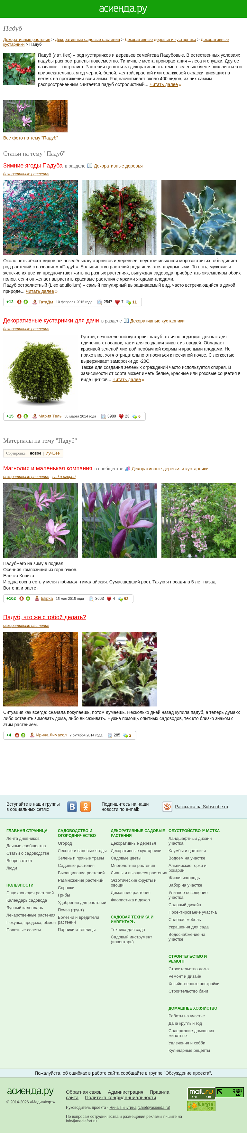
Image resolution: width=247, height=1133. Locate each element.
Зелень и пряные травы (81, 858)
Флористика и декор (130, 900)
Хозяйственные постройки (194, 983)
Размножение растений (80, 880)
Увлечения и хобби (187, 1043)
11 (135, 302)
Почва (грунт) (71, 909)
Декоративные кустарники (157, 320)
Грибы (64, 895)
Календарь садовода (26, 900)
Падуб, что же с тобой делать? (44, 617)
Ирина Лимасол (51, 735)
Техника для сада (128, 929)
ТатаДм (46, 302)
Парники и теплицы (77, 929)
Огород (65, 843)
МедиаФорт (42, 1102)
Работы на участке (187, 1015)
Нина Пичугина (122, 1107)
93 (126, 599)
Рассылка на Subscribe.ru (201, 806)
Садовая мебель (185, 919)
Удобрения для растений (82, 902)
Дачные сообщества (26, 845)
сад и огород (64, 477)
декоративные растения (26, 174)
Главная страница (27, 831)
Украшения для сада (189, 927)
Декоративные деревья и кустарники (160, 39)
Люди (11, 868)
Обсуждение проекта (187, 1073)
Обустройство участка (194, 831)
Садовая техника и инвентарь (132, 919)
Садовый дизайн (185, 904)
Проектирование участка (193, 912)
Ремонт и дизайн (185, 976)
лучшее (52, 453)
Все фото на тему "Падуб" (30, 137)
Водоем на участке (187, 858)
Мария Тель (50, 416)
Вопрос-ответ (19, 860)
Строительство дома (189, 968)
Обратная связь (84, 1092)
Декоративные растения (26, 39)
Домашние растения (131, 892)
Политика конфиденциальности (120, 1097)
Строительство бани (188, 991)
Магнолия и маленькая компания (47, 468)
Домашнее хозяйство (193, 1008)
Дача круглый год (185, 1023)
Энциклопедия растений (30, 892)
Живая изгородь (184, 877)
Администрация (125, 1092)
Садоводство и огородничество (77, 833)
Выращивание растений (81, 872)
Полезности (19, 885)
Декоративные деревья (118, 165)
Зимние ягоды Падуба (33, 165)
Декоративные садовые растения (87, 39)
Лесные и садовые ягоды (82, 850)
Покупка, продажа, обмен (31, 922)
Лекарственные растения (31, 915)
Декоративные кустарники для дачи (51, 320)
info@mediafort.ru (81, 1121)
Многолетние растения (133, 865)
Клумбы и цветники (187, 850)
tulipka (47, 598)
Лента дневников (23, 838)
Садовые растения (76, 865)
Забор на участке (185, 885)
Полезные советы (23, 929)
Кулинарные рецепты (189, 1050)
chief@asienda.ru (154, 1107)
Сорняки (66, 887)
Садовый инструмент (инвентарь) (131, 939)
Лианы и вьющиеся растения (139, 872)
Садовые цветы (126, 858)
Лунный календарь (24, 907)
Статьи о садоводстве (27, 853)
